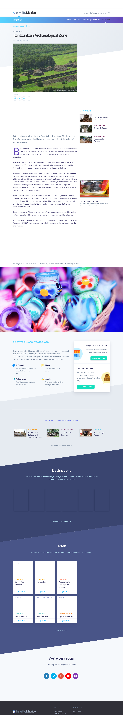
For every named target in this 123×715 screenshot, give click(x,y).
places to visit (95, 19)
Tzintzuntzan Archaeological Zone (67, 263)
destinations (94, 13)
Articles (51, 263)
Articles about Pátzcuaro (23, 26)
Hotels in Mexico (60, 713)
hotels (86, 13)
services (86, 19)
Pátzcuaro (17, 20)
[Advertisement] (94, 161)
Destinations (33, 263)
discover (103, 13)
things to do (77, 19)
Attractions (77, 711)
